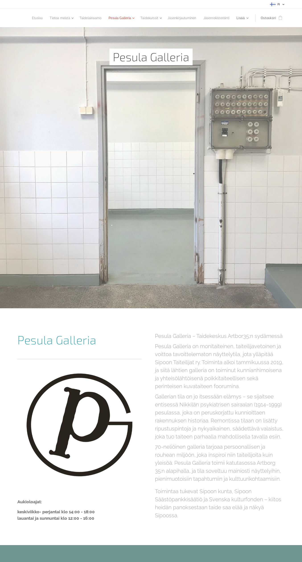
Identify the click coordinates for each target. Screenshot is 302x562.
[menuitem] (60, 18)
